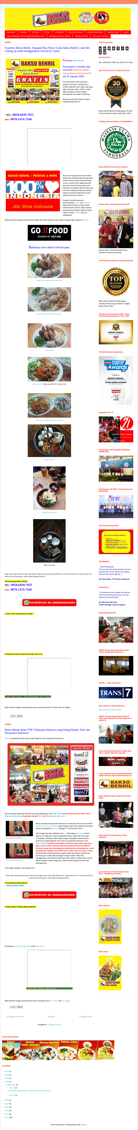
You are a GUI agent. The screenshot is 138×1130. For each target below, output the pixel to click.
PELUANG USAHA (75, 32)
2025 (7, 1071)
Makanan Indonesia (13, 816)
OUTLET (47, 32)
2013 (7, 1110)
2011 (7, 1117)
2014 (7, 1107)
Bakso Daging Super (43, 314)
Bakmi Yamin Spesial (56, 420)
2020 (7, 1100)
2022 (7, 1082)
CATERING (59, 32)
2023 (7, 1078)
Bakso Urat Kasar (49, 460)
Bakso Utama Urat (56, 281)
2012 (7, 1114)
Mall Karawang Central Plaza (110, 710)
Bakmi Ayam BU (37, 384)
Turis (40, 816)
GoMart (77, 213)
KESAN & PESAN (81, 36)
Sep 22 (12, 1088)
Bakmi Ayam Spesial (42, 420)
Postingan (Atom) (54, 1025)
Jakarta (56, 828)
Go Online (54, 1001)
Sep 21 (12, 1095)
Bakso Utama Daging (43, 281)
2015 (7, 1104)
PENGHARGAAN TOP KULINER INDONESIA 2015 (25, 36)
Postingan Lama (85, 1017)
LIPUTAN (35, 32)
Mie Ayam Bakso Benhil (49, 513)
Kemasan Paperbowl (22, 946)
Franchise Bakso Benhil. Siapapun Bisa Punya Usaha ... (30, 1091)
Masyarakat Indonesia (56, 816)
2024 (7, 1075)
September (11, 1085)
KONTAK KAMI (113, 32)
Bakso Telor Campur (64, 988)
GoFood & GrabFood (100, 36)
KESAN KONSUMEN (95, 32)
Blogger (84, 1125)
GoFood (85, 220)
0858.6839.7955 (15, 885)
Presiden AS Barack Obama (47, 826)
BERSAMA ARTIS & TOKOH (59, 36)
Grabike (86, 203)
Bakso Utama (49, 350)
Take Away (40, 946)
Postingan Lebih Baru (15, 1017)
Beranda (51, 1017)
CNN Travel (57, 814)
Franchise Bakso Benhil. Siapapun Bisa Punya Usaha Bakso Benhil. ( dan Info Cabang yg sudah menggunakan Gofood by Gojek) (47, 49)
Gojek (77, 203)
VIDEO (126, 32)
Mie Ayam (80, 833)
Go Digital (66, 1001)
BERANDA (11, 32)
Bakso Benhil (78, 60)
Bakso (7, 738)
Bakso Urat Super (56, 314)
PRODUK (23, 32)
